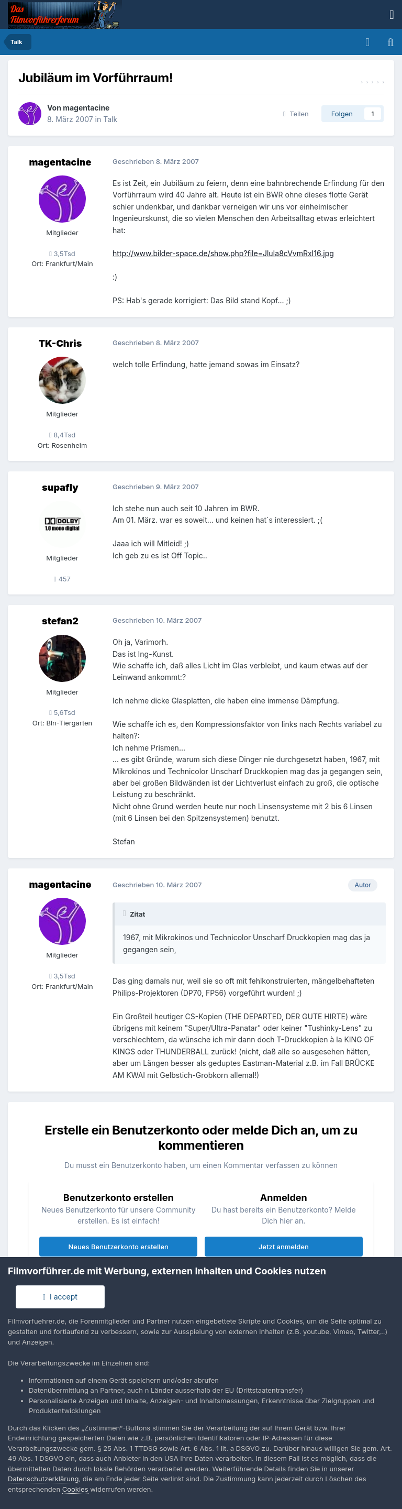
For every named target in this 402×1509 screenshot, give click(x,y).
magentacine (86, 107)
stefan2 (60, 620)
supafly (60, 487)
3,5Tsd (62, 253)
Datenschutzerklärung (43, 1478)
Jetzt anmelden (284, 1246)
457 (62, 579)
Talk (110, 119)
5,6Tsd (62, 712)
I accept (60, 1296)
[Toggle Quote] (125, 913)
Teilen (296, 113)
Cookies (75, 1489)
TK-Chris (60, 343)
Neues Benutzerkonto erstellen (119, 1246)
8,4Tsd (62, 435)
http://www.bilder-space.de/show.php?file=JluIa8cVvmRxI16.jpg (223, 253)
